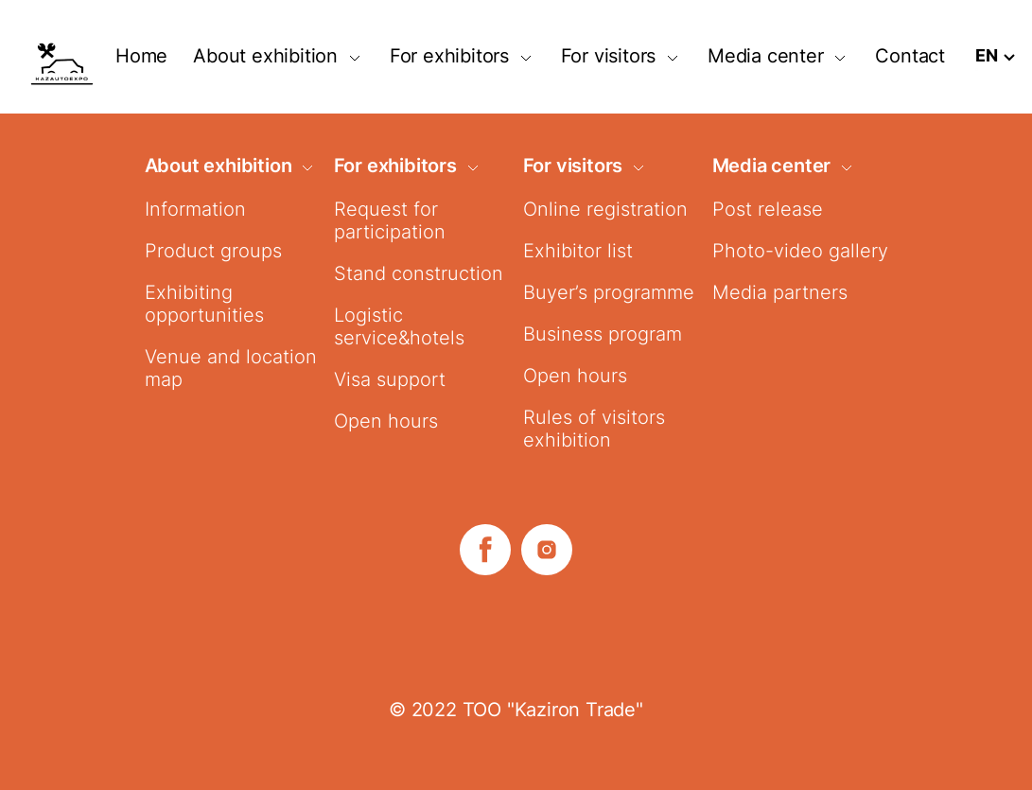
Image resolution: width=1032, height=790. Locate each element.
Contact (910, 55)
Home (141, 55)
